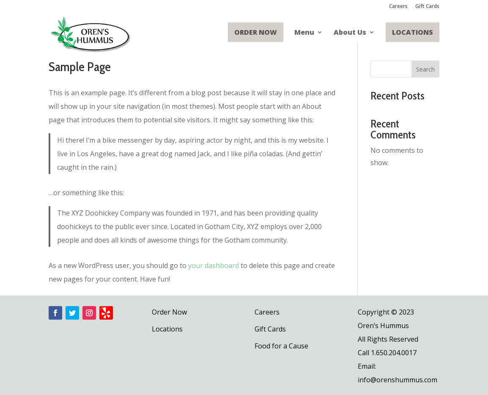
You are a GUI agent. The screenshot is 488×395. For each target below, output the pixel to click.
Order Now (255, 32)
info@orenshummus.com (397, 379)
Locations (412, 32)
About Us (350, 33)
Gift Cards (427, 7)
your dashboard (213, 265)
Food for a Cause (281, 346)
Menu (304, 33)
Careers (398, 7)
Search (425, 69)
